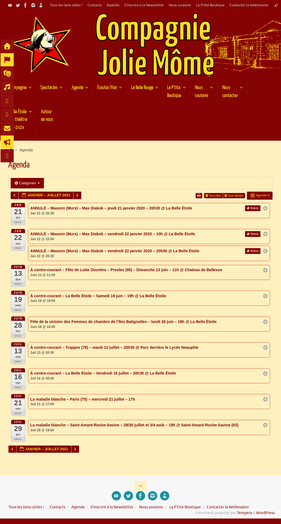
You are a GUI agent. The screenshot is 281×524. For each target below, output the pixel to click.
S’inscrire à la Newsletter (144, 5)
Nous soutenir (180, 5)
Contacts (95, 5)
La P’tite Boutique (210, 5)
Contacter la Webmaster (249, 5)
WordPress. (266, 513)
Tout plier (214, 195)
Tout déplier (234, 195)
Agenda (113, 5)
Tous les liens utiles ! (66, 5)
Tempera (244, 513)
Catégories (27, 183)
